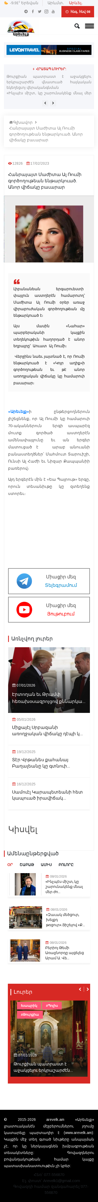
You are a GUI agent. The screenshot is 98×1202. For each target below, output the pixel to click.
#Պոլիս (52, 1006)
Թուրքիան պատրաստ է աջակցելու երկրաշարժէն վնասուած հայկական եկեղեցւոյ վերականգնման (48, 82)
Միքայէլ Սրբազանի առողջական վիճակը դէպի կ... (47, 730)
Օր (10, 865)
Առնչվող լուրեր (32, 639)
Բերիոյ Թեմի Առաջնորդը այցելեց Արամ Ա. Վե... (64, 953)
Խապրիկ (29, 1006)
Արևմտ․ (56, 3)
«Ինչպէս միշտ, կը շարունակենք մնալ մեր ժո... (64, 887)
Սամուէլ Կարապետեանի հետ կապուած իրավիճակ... (47, 795)
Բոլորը (66, 865)
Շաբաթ (27, 865)
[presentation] (45, 103)
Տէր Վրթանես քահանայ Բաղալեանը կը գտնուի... (41, 763)
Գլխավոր (21, 122)
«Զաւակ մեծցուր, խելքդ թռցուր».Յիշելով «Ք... (65, 920)
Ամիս (46, 865)
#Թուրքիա (30, 1015)
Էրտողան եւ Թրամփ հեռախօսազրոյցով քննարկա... (48, 698)
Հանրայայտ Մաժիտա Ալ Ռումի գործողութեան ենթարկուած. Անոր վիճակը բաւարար (46, 134)
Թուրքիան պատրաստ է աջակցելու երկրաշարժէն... (43, 1067)
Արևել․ (76, 3)
